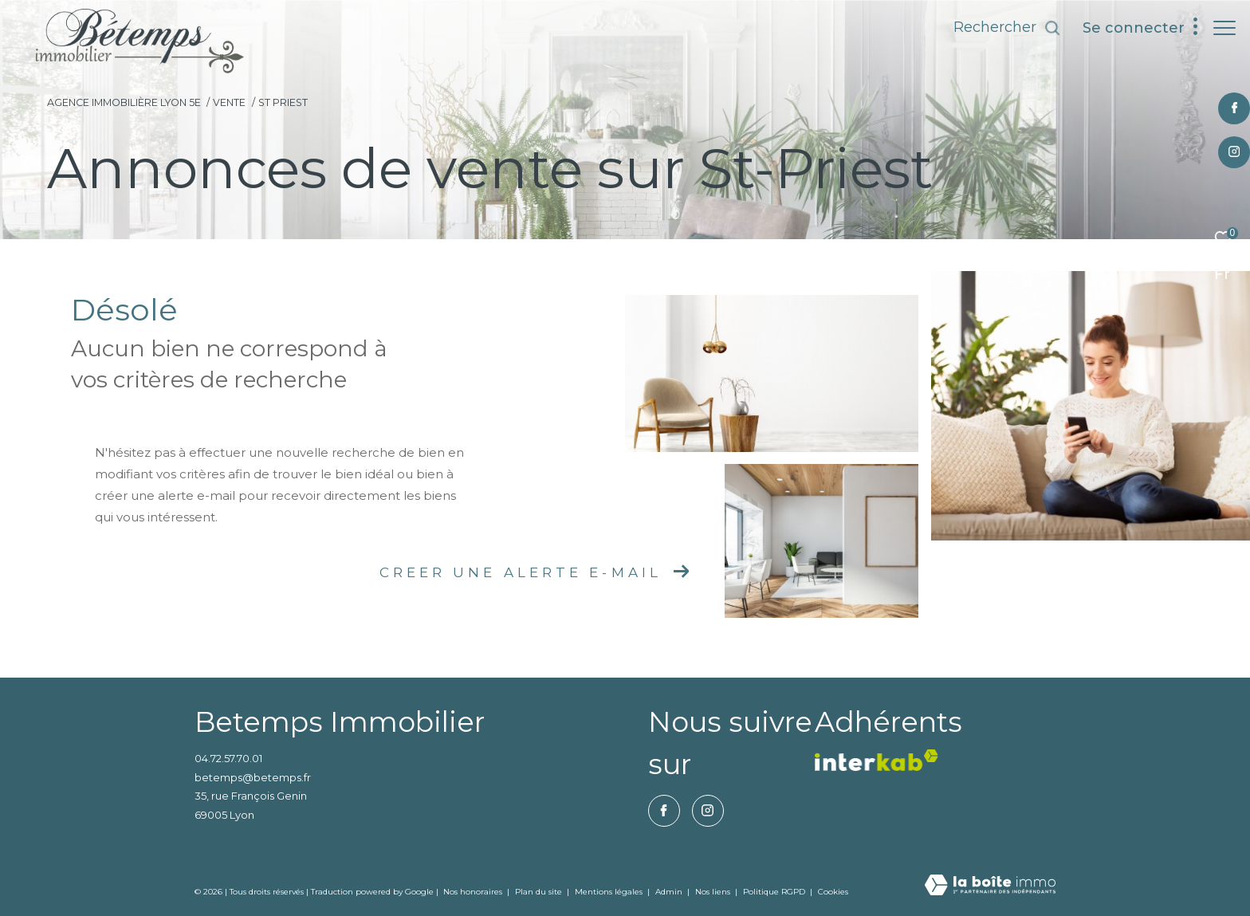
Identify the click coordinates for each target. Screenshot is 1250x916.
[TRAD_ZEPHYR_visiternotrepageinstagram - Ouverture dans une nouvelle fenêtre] (1226, 151)
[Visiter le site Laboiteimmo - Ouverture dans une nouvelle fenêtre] (990, 886)
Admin (670, 892)
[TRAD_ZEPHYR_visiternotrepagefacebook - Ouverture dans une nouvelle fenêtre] (1225, 108)
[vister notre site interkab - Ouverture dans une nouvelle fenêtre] (876, 760)
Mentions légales (610, 892)
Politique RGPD (774, 892)
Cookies (833, 892)
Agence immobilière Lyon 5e (124, 102)
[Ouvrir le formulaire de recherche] (999, 28)
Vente (229, 102)
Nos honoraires (472, 892)
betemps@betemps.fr (253, 777)
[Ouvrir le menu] (1224, 28)
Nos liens (714, 892)
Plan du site (539, 892)
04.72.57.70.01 (228, 758)
